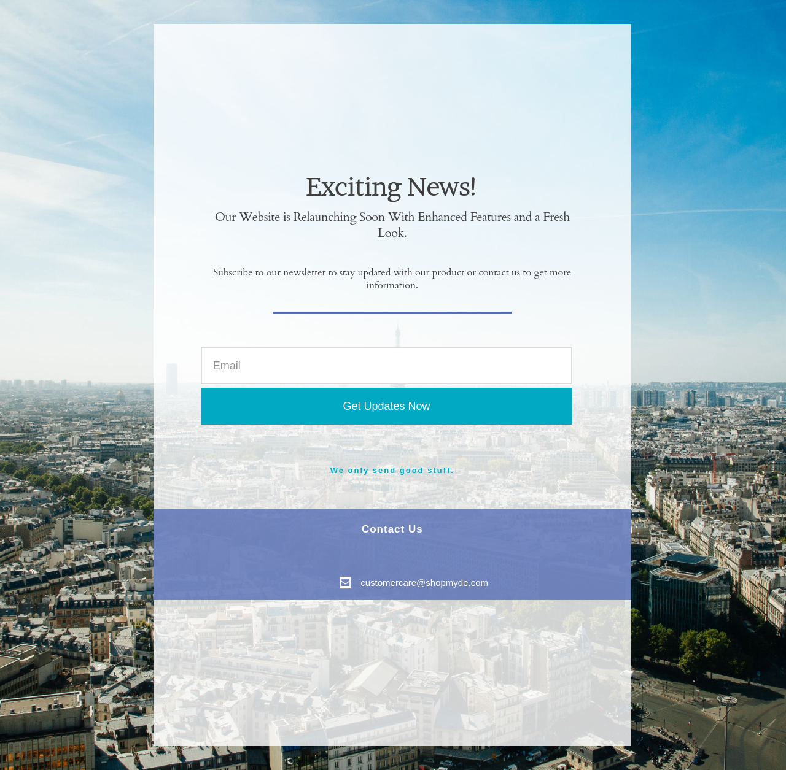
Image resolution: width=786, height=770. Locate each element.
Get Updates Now (386, 406)
